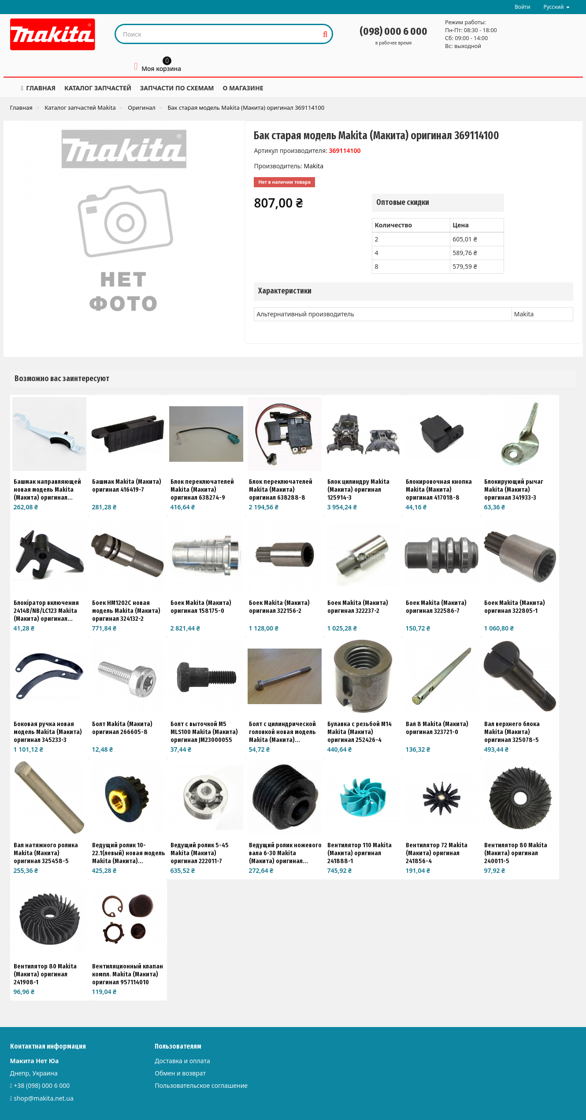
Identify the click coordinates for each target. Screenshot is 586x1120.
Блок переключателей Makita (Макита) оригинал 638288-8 (280, 489)
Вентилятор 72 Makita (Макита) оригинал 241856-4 (436, 853)
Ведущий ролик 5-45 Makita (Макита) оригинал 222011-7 (200, 853)
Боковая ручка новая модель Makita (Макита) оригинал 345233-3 (48, 732)
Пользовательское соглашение (201, 1085)
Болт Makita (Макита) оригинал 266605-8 (122, 728)
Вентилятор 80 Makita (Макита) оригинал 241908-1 (45, 974)
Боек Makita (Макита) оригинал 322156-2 (279, 607)
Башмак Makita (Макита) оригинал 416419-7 (126, 485)
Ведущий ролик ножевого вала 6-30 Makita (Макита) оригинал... (285, 853)
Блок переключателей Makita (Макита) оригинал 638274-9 (202, 489)
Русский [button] (556, 7)
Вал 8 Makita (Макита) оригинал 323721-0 (437, 728)
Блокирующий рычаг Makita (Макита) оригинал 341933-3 (513, 489)
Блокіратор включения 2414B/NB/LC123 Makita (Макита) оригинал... (46, 611)
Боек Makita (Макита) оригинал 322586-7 (436, 607)
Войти (522, 7)
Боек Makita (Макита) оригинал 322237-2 (357, 607)
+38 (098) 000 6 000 (42, 1085)
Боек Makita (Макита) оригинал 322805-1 (514, 607)
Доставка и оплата (182, 1061)
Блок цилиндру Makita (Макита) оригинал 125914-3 (358, 489)
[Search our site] (217, 34)
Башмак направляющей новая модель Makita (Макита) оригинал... (47, 489)
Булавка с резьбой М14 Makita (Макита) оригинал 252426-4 (359, 732)
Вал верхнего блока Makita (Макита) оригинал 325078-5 (512, 732)
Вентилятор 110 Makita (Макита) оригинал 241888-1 (359, 853)
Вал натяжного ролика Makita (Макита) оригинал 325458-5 (46, 853)
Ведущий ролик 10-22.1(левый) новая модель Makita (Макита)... (128, 853)
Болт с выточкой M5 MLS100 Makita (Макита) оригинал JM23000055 (204, 732)
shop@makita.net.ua (44, 1098)
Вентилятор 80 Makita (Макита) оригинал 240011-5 (515, 853)
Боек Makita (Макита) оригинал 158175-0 (201, 607)
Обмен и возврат (180, 1073)
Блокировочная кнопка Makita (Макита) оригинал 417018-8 (439, 489)
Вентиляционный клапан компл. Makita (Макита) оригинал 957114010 (127, 974)
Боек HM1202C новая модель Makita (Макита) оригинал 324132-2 (126, 611)
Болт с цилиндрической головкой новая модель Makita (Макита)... (282, 732)
